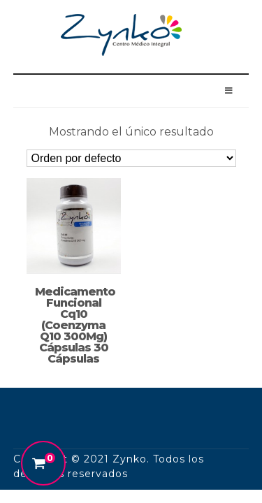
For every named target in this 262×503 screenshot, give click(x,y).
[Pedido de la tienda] (131, 158)
